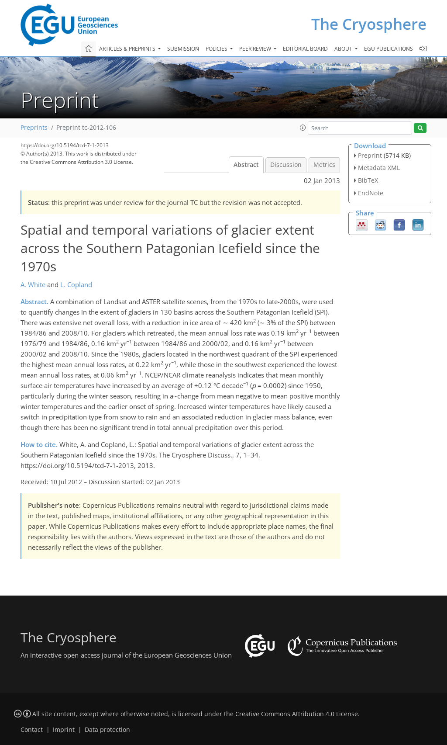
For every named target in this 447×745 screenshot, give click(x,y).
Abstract (246, 165)
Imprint (64, 730)
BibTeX (368, 180)
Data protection (107, 730)
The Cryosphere (368, 24)
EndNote (370, 193)
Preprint (370, 155)
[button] (303, 128)
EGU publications (388, 48)
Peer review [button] (255, 48)
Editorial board (305, 48)
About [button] (344, 48)
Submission (183, 48)
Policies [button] (217, 48)
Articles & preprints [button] (128, 48)
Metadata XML (379, 167)
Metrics (324, 165)
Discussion (286, 165)
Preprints (34, 128)
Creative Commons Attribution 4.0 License (296, 714)
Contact (32, 730)
